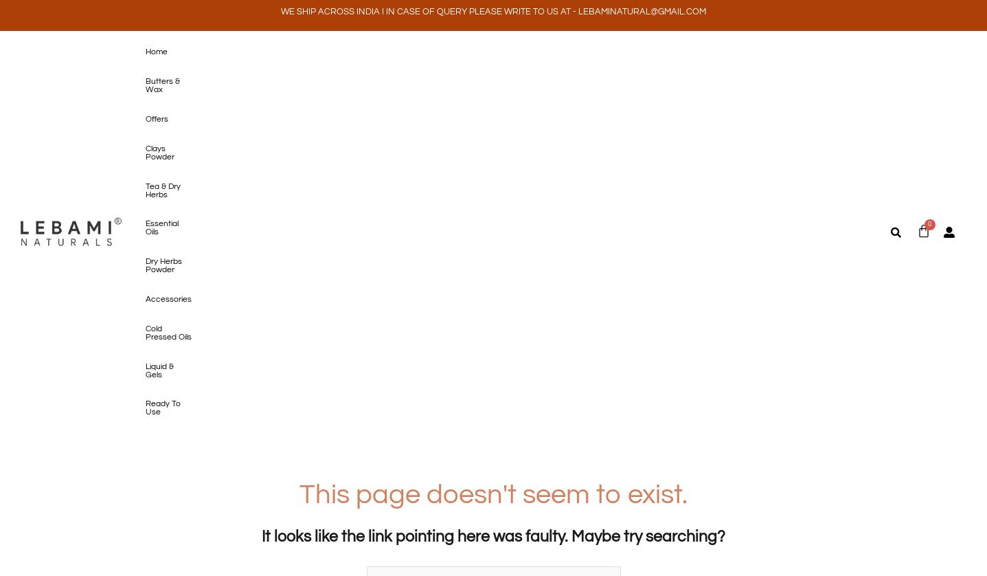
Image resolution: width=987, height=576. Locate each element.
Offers (257, 52)
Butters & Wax (205, 52)
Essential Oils (444, 52)
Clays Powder (307, 52)
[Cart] (924, 51)
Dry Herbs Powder (515, 52)
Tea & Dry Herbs (376, 52)
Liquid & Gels (724, 52)
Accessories (586, 52)
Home (154, 52)
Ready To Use (787, 52)
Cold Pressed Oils (654, 52)
